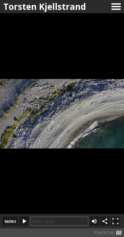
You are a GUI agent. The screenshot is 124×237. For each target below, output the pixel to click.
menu (10, 221)
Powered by (107, 232)
